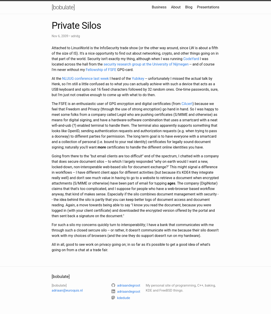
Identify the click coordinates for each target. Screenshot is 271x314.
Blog (188, 7)
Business (159, 7)
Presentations (208, 7)
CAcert (187, 104)
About (176, 7)
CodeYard (191, 59)
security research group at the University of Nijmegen (146, 64)
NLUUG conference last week (85, 78)
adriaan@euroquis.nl (67, 290)
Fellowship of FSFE (101, 70)
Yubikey (138, 78)
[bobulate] (63, 7)
